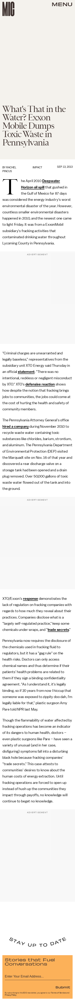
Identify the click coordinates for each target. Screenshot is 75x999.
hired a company (15, 426)
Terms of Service (58, 993)
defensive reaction (40, 384)
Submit (62, 987)
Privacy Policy (10, 995)
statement (26, 372)
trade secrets (58, 629)
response (30, 598)
